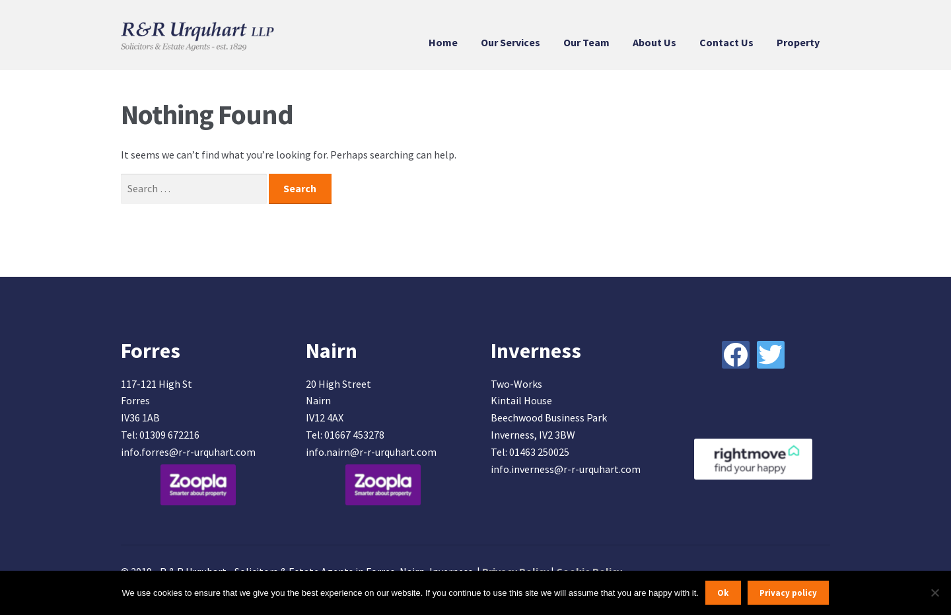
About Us (654, 42)
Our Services (510, 42)
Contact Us (726, 42)
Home (443, 42)
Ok (722, 592)
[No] (934, 592)
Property (798, 42)
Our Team (586, 42)
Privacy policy (788, 592)
